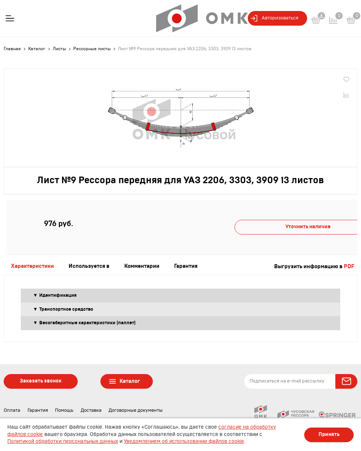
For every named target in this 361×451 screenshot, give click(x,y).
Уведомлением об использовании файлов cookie (184, 441)
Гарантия (37, 410)
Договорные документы (135, 410)
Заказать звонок (41, 381)
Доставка (91, 410)
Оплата (12, 410)
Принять (328, 434)
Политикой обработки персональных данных (62, 441)
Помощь (64, 410)
